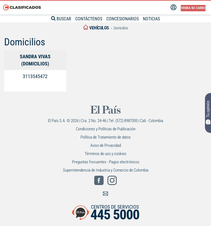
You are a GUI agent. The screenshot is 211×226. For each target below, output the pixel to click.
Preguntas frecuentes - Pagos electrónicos (105, 161)
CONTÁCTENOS (87, 18)
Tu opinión (208, 112)
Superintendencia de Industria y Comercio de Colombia (105, 170)
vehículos (96, 28)
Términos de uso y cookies (105, 153)
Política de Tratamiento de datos (105, 137)
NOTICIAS (154, 18)
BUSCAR (58, 18)
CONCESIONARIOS (124, 18)
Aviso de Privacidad (105, 145)
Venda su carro (193, 8)
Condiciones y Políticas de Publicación (105, 128)
